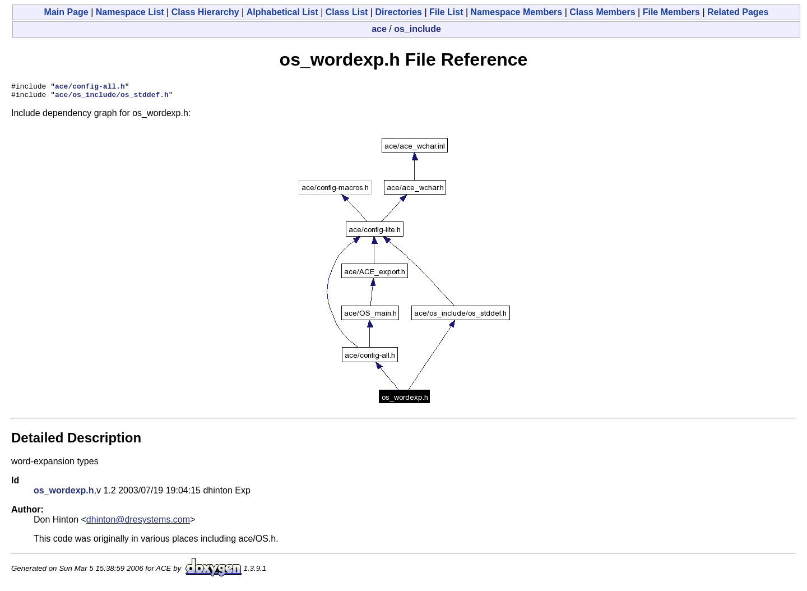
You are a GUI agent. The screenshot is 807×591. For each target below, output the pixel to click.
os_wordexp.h (64, 493)
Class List (347, 12)
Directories (398, 12)
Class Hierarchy (205, 12)
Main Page (66, 12)
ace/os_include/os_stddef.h (112, 98)
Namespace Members (517, 12)
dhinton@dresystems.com (138, 523)
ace (379, 29)
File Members (671, 12)
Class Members (602, 12)
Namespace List (130, 12)
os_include (417, 29)
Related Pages (737, 12)
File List (446, 12)
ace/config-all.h (90, 87)
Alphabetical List (282, 12)
